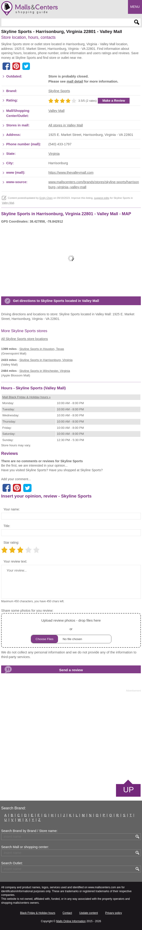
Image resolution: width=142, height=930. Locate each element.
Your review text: (15, 561)
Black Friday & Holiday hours (37, 913)
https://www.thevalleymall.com (70, 172)
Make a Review (113, 100)
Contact (67, 913)
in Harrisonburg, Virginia (45, 360)
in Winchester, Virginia (44, 371)
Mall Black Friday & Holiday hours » (26, 397)
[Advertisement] (71, 735)
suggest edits (101, 198)
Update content (88, 913)
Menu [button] (135, 7)
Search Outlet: (12, 863)
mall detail (75, 81)
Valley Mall (56, 111)
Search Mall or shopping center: (25, 847)
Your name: (11, 509)
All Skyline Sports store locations (24, 339)
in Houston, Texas (41, 349)
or (71, 630)
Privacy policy (113, 913)
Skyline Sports (59, 91)
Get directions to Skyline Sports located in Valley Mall (56, 301)
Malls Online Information (71, 921)
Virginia (54, 153)
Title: (6, 526)
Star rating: (11, 542)
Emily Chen (45, 198)
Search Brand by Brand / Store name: (29, 831)
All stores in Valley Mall (65, 125)
